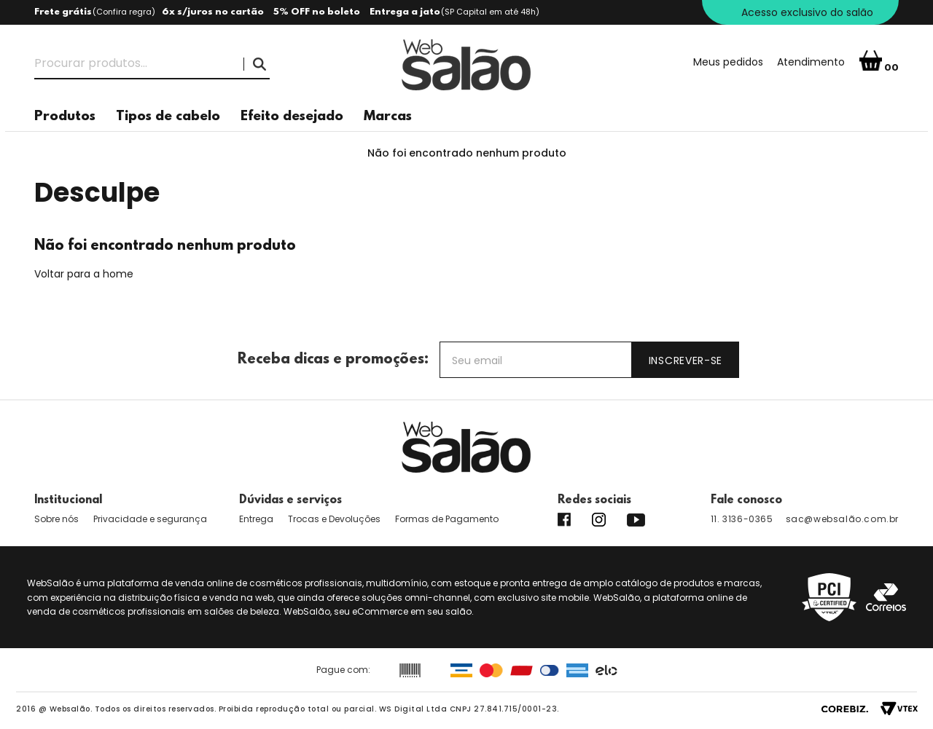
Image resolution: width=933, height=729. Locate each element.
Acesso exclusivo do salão (807, 12)
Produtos (64, 117)
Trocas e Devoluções (334, 519)
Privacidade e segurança (150, 519)
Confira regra (124, 11)
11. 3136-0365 (742, 519)
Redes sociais (594, 500)
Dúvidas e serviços (290, 500)
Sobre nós (56, 519)
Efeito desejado (292, 117)
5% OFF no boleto (316, 12)
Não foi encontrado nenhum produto (466, 153)
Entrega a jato (405, 12)
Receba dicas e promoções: (333, 360)
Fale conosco (746, 500)
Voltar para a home (83, 274)
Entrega (256, 519)
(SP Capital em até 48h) (490, 11)
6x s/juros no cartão (213, 12)
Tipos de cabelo (168, 117)
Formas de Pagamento (447, 519)
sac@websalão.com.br (842, 519)
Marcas (388, 117)
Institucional (68, 500)
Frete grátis (63, 12)
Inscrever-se (685, 360)
